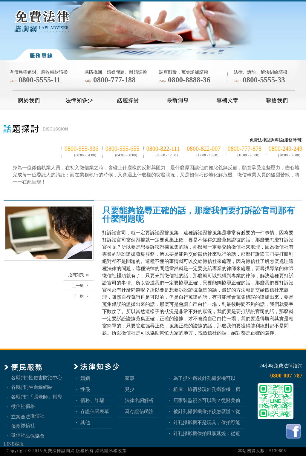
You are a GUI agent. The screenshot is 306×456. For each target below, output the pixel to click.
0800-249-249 (285, 148)
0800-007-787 (286, 375)
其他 (85, 422)
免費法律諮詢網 (59, 451)
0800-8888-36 (189, 80)
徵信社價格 (23, 406)
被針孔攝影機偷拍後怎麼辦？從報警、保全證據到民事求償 (206, 411)
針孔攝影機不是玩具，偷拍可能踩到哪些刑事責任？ (206, 422)
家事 (129, 378)
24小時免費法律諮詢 (280, 365)
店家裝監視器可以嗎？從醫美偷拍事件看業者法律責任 (206, 400)
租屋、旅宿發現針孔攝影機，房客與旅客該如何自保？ (206, 389)
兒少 (129, 389)
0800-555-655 (122, 148)
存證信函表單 (94, 411)
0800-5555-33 (264, 80)
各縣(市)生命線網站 (32, 387)
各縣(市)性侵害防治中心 (36, 377)
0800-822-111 (163, 148)
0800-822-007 (204, 148)
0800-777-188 (114, 80)
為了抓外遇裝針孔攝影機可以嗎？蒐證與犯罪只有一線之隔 (204, 378)
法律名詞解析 (139, 400)
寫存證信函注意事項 (139, 411)
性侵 (85, 389)
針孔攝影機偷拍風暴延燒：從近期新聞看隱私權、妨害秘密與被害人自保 (206, 433)
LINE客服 (14, 443)
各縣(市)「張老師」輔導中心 (36, 396)
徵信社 (37, 415)
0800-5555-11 (39, 80)
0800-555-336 (81, 148)
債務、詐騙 (92, 400)
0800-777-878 (244, 148)
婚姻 (85, 378)
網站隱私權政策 (111, 451)
